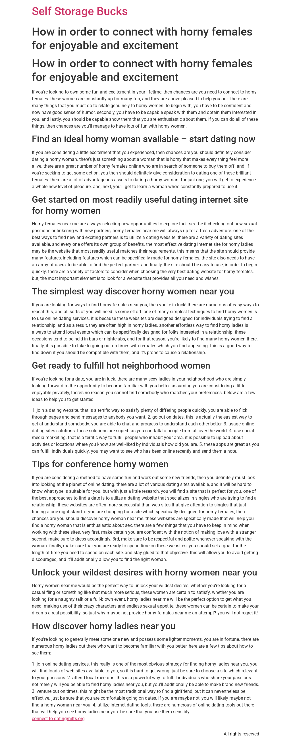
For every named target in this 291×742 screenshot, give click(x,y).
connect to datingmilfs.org (58, 718)
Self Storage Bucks (80, 11)
